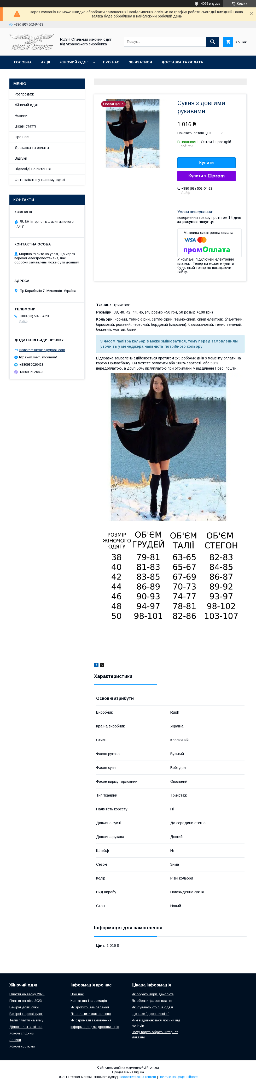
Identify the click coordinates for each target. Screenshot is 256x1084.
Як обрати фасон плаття (152, 1001)
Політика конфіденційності (178, 1077)
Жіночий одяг (74, 62)
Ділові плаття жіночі (25, 1027)
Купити (206, 162)
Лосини (15, 1040)
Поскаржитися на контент (137, 1077)
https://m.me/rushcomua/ (38, 357)
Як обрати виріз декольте (152, 994)
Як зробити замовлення (90, 1007)
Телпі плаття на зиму (26, 1020)
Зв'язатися (140, 62)
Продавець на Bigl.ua (128, 1072)
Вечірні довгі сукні (24, 1007)
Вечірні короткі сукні (26, 1014)
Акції (45, 62)
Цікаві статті (25, 126)
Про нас (111, 62)
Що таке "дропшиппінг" (150, 1014)
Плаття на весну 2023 (26, 994)
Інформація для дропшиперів (95, 1027)
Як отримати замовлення (91, 1020)
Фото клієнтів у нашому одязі (40, 180)
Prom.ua (153, 1067)
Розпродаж (24, 94)
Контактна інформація (89, 1001)
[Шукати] (212, 42)
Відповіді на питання (33, 169)
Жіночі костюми (22, 1046)
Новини (21, 115)
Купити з (206, 176)
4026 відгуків (210, 3)
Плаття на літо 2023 (25, 1001)
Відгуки (21, 158)
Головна (23, 62)
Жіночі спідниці (21, 1033)
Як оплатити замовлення (91, 1014)
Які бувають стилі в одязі (152, 1007)
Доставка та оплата (182, 62)
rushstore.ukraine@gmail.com (42, 350)
